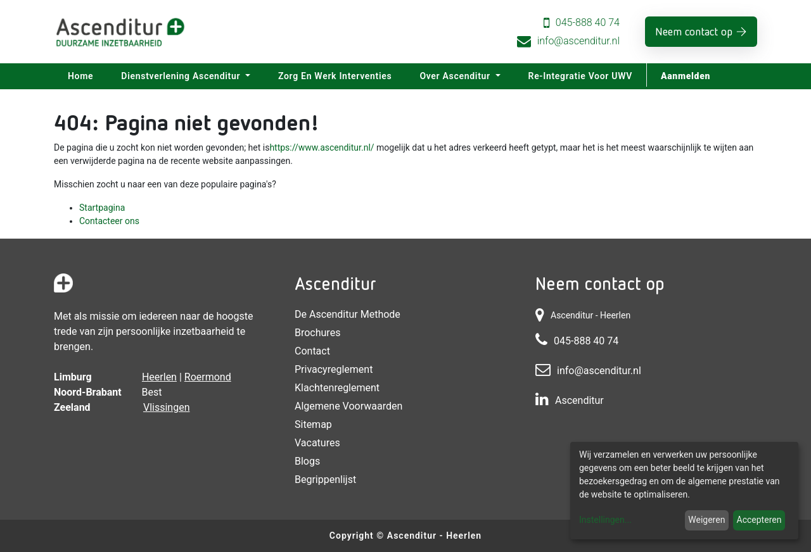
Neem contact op (693, 31)
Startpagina (102, 208)
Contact (312, 351)
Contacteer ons (109, 221)
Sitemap (313, 424)
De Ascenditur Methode (347, 314)
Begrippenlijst (325, 480)
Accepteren (759, 520)
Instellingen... (605, 520)
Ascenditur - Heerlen (434, 535)
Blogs (307, 461)
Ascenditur (579, 400)
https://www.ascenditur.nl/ (321, 147)
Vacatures (317, 443)
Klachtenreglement (337, 388)
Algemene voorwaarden (348, 406)
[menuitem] (80, 76)
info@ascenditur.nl (578, 41)
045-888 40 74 (588, 22)
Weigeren (706, 520)
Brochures (317, 333)
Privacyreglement (334, 369)
